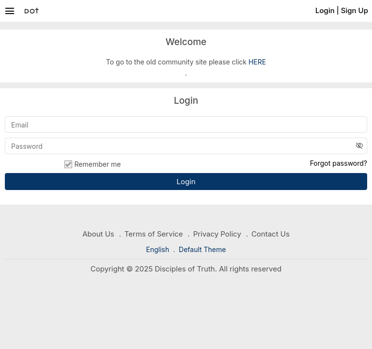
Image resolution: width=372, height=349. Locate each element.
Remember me (92, 164)
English (158, 249)
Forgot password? (338, 163)
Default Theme (202, 249)
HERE (257, 62)
